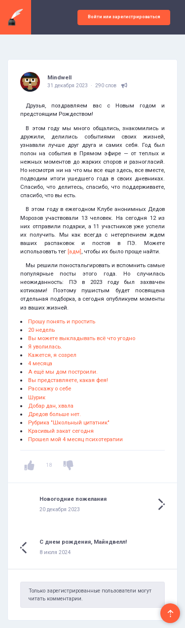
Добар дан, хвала (51, 405)
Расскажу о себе (49, 388)
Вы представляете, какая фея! (68, 380)
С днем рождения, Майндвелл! (83, 541)
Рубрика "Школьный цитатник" (69, 422)
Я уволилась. (45, 346)
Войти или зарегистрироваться (124, 16)
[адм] (74, 251)
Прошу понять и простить (61, 321)
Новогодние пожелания (73, 498)
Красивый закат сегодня (61, 430)
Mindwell (59, 77)
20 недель (41, 329)
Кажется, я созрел (52, 354)
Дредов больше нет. (54, 414)
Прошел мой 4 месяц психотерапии (75, 439)
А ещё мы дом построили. (63, 371)
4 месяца (40, 363)
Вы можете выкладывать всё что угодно (81, 338)
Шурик (36, 397)
